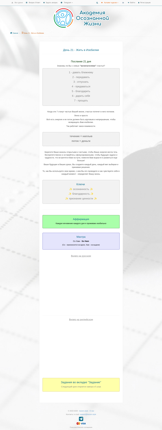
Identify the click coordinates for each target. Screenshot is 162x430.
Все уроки (17, 2)
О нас (92, 411)
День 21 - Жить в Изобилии (33, 33)
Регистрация (144, 2)
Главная (14, 33)
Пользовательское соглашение (81, 427)
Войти (131, 2)
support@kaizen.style (88, 414)
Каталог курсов (109, 2)
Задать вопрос (50, 2)
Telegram (67, 2)
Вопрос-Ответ (33, 2)
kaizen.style (83, 411)
